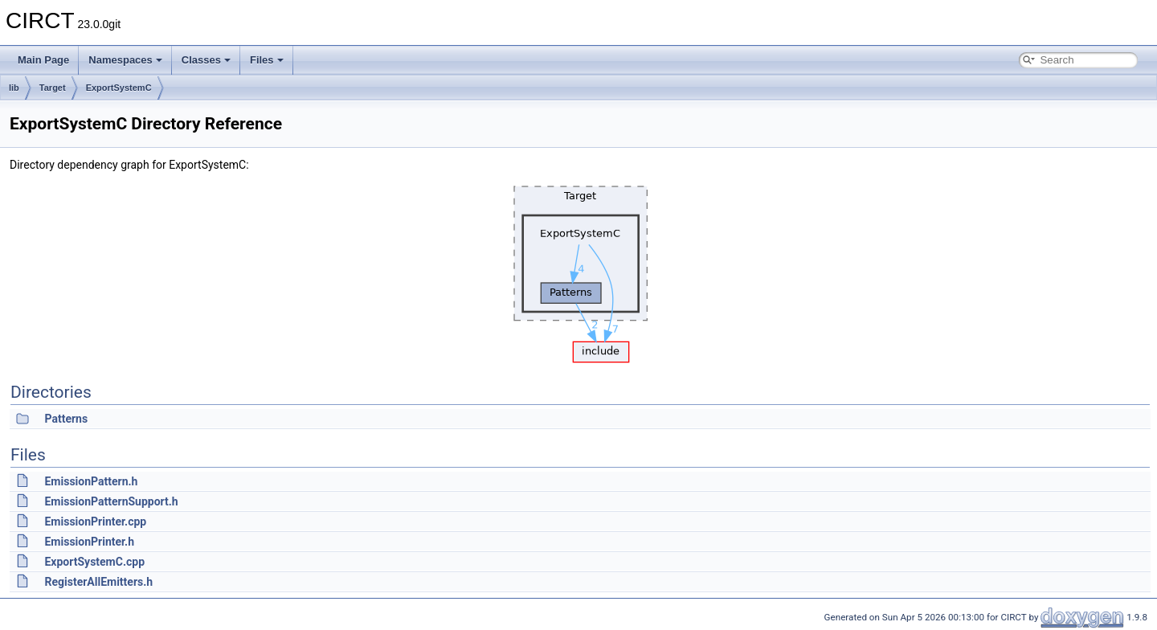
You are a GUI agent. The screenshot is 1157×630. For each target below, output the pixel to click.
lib (14, 87)
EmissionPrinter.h (89, 541)
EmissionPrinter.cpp (95, 521)
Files (267, 60)
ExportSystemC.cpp (94, 561)
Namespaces (125, 60)
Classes (206, 60)
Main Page (43, 60)
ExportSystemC (119, 87)
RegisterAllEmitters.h (98, 581)
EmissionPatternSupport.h (111, 501)
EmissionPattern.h (90, 481)
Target (52, 87)
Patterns (66, 418)
